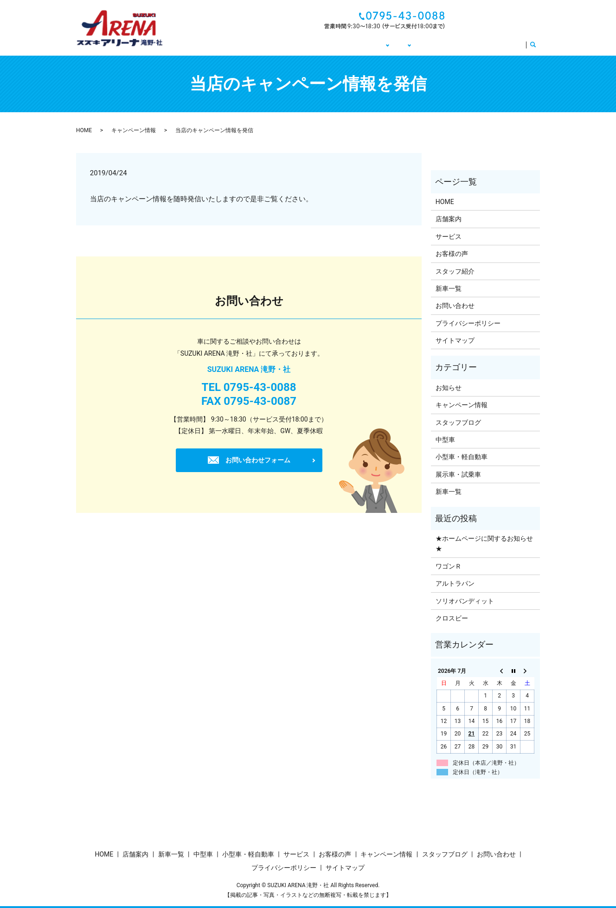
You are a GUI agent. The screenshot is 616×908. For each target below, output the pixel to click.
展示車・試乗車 (458, 474)
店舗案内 (449, 219)
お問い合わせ (504, 20)
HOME (270, 44)
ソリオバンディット (465, 601)
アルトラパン (455, 583)
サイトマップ (455, 340)
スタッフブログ (458, 422)
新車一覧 (449, 288)
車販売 (357, 44)
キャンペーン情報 (409, 44)
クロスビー (452, 618)
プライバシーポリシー (468, 323)
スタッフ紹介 (455, 271)
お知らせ (449, 387)
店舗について (311, 44)
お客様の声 (464, 44)
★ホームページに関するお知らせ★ (484, 543)
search (536, 44)
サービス (507, 44)
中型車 (445, 439)
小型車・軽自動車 (462, 456)
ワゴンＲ (449, 566)
